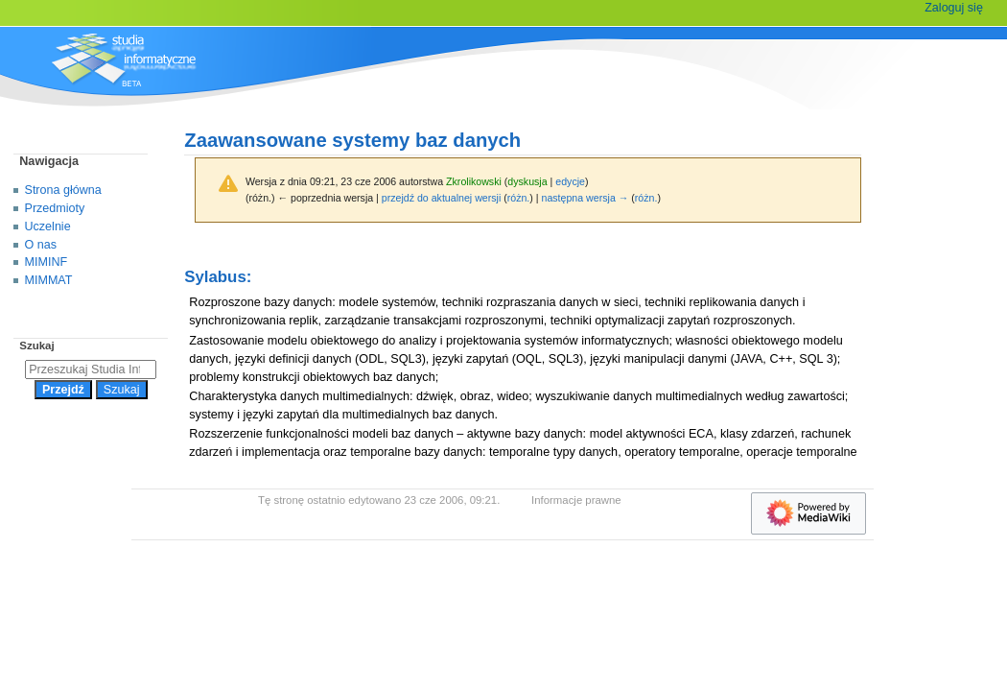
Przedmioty (55, 208)
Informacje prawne (576, 500)
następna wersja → (585, 197)
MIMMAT (49, 280)
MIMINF (46, 262)
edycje (570, 181)
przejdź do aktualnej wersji (441, 197)
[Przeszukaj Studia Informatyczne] (90, 369)
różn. (518, 197)
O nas (41, 244)
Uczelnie (48, 226)
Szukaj (36, 345)
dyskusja (527, 181)
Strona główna (63, 190)
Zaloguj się (954, 7)
